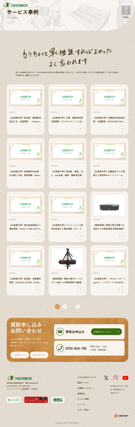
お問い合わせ (38, 354)
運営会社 (113, 393)
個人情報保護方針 (116, 389)
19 (77, 306)
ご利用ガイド (19, 354)
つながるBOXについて (86, 377)
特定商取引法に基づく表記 (119, 386)
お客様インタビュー (85, 388)
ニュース (81, 404)
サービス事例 (83, 399)
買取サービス (83, 382)
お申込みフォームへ (102, 331)
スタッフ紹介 (83, 409)
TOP (8, 18)
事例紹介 (81, 393)
